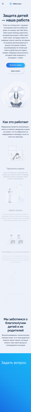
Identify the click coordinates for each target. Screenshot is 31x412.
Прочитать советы (15, 66)
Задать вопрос (15, 72)
